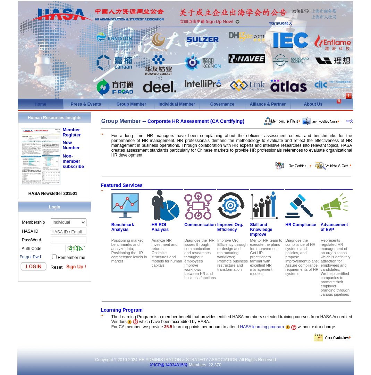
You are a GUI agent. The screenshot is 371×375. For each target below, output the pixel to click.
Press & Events (86, 104)
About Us (313, 104)
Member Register (72, 132)
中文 (349, 121)
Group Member (131, 104)
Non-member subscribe (73, 161)
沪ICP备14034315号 (168, 365)
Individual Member (177, 104)
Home (40, 104)
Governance (222, 104)
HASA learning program (262, 326)
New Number (71, 145)
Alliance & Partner (268, 104)
